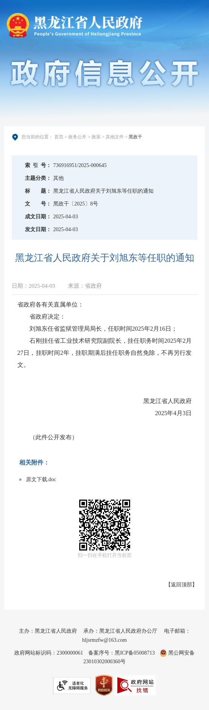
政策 (96, 137)
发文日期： (38, 229)
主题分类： (38, 178)
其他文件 (115, 137)
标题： (38, 191)
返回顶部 (181, 584)
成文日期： (38, 216)
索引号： (38, 165)
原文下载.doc (41, 479)
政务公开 (77, 137)
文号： (38, 204)
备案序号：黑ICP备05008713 (121, 653)
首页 (58, 137)
